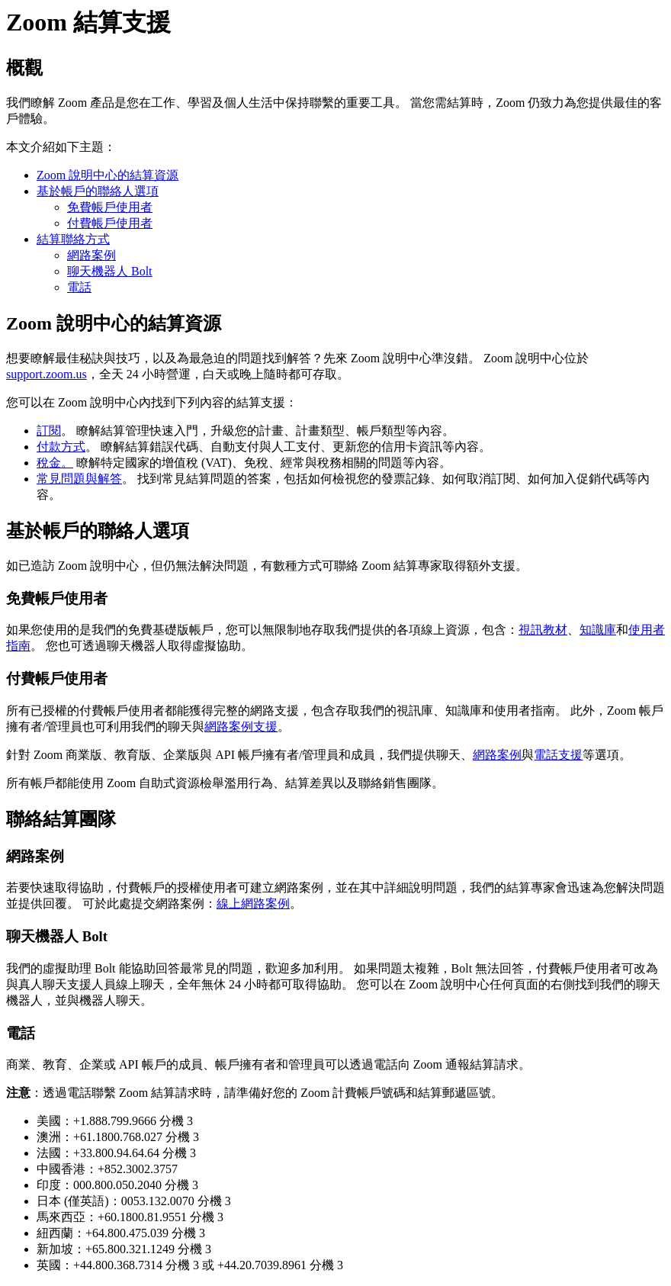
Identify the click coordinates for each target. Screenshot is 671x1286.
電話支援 (558, 754)
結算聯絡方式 (73, 239)
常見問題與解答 (79, 478)
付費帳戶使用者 (109, 223)
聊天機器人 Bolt (109, 271)
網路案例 (91, 255)
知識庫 (598, 629)
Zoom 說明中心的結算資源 (107, 175)
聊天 (448, 754)
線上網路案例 (253, 903)
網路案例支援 (241, 726)
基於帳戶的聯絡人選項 (98, 191)
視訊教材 (542, 629)
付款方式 (61, 446)
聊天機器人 (137, 645)
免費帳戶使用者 (109, 207)
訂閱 (49, 430)
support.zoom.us (46, 374)
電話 (79, 287)
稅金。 (55, 462)
